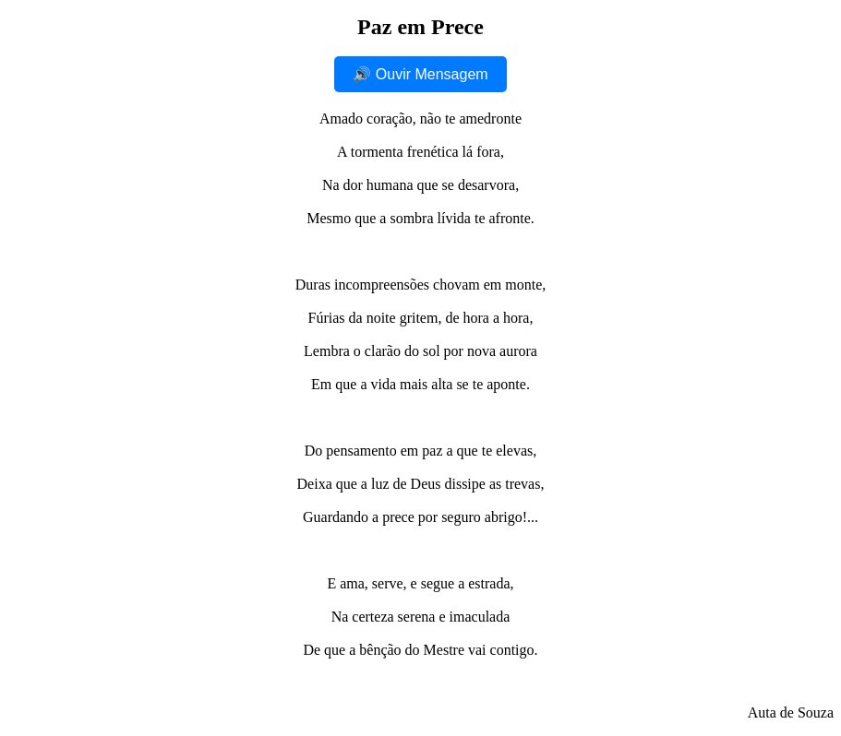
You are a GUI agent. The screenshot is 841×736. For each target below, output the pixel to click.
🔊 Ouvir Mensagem (420, 74)
